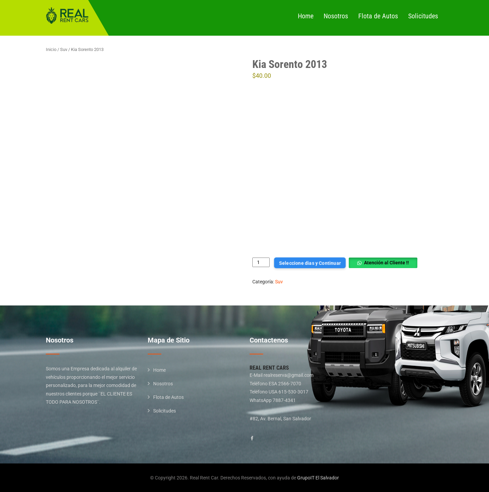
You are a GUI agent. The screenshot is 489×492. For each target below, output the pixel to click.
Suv (63, 49)
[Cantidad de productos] (261, 262)
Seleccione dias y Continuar (310, 262)
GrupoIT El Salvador (318, 477)
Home (305, 16)
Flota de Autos (378, 16)
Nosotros (336, 16)
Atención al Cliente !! (386, 262)
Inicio (51, 49)
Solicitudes (423, 16)
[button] (382, 263)
